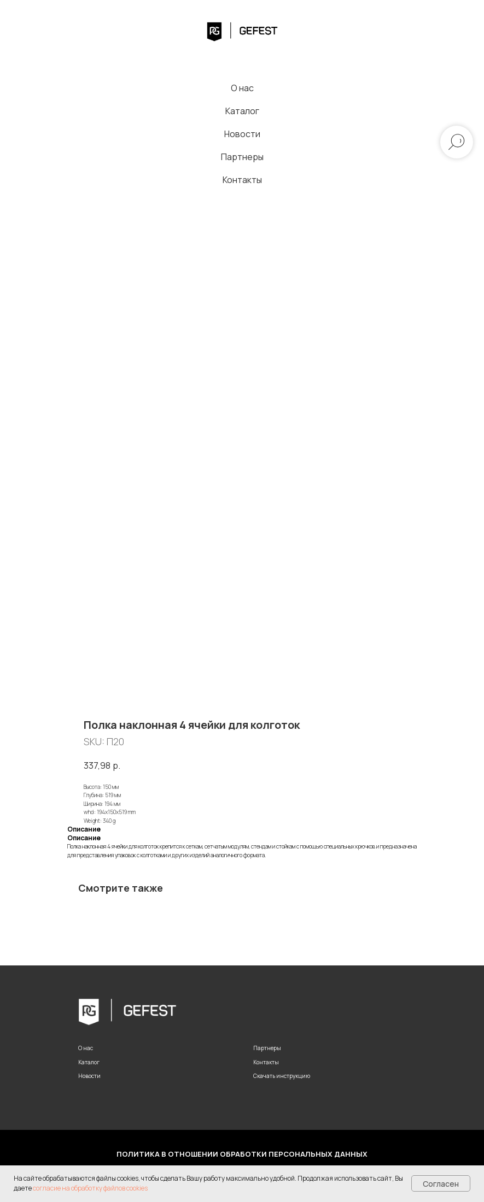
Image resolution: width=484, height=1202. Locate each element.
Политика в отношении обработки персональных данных (242, 1154)
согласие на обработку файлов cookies (90, 1188)
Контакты (242, 180)
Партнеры (242, 157)
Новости (242, 134)
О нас (242, 88)
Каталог (242, 111)
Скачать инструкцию (281, 1076)
